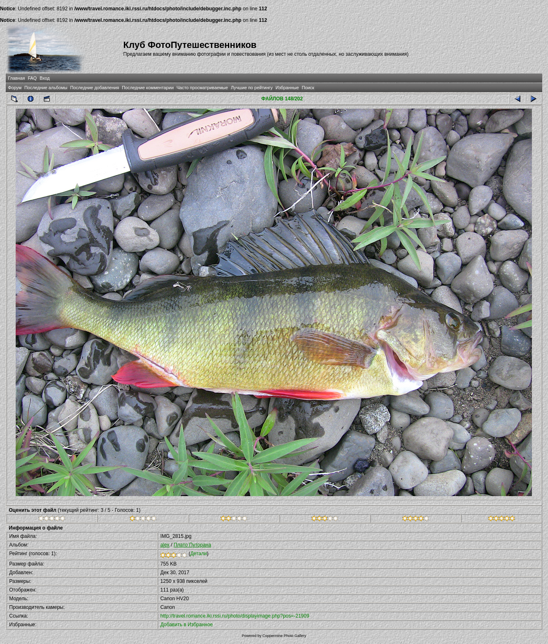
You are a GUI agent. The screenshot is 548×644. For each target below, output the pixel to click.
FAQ (32, 78)
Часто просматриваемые (202, 87)
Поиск (308, 87)
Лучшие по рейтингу (252, 87)
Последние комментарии (147, 87)
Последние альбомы (45, 87)
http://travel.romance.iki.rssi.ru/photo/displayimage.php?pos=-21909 (234, 616)
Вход (45, 78)
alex (164, 545)
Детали (198, 553)
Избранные (287, 87)
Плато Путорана (192, 545)
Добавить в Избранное (186, 624)
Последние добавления (94, 87)
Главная (16, 78)
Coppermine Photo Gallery (284, 636)
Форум (14, 87)
